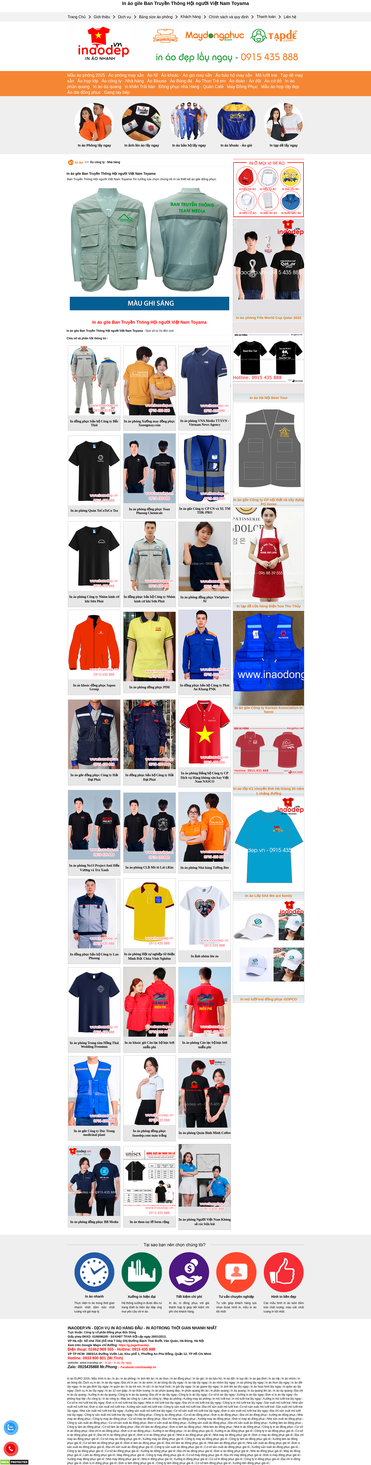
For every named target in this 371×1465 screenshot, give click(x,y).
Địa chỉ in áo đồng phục (104, 1431)
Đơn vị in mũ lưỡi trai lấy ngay (125, 1402)
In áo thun (162, 1378)
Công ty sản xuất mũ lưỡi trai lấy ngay (108, 1414)
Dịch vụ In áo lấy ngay (89, 1390)
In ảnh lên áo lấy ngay (141, 145)
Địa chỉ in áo (129, 1382)
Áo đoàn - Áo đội (245, 81)
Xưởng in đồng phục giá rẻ (191, 1459)
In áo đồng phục (181, 1378)
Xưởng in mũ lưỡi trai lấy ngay (282, 1398)
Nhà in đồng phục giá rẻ (156, 1459)
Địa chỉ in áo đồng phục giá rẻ (116, 1435)
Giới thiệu (102, 17)
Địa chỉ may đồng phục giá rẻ (242, 1455)
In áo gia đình (258, 1378)
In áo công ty (111, 1398)
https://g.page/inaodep (134, 1345)
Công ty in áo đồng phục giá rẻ (273, 1431)
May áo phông (172, 1398)
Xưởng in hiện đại (142, 1297)
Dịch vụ (124, 17)
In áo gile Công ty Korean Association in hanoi (269, 710)
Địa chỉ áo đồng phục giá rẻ (194, 1451)
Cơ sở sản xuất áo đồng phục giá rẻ (227, 1447)
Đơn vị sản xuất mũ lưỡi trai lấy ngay (244, 1410)
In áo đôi (229, 1378)
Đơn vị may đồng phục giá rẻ (281, 1455)
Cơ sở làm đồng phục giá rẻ (213, 1463)
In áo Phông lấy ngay (94, 145)
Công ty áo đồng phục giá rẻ (85, 1451)
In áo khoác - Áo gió (236, 145)
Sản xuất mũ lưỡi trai (277, 1402)
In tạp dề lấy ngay (284, 145)
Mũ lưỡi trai (266, 75)
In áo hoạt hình (161, 1386)
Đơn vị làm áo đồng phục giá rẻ (144, 1443)
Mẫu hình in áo (101, 1378)
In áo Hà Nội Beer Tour (268, 398)
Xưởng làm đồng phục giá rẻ (251, 1463)
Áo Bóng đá (181, 81)
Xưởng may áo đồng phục (214, 1418)
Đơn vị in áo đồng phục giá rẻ (156, 1435)
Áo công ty (94, 1398)
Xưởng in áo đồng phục (167, 1431)
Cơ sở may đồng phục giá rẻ (204, 1455)
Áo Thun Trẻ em (210, 81)
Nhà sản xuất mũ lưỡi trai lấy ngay (101, 1410)
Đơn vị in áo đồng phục (136, 1431)
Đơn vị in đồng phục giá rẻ (100, 1463)
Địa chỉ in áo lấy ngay (163, 1394)
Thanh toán (266, 17)
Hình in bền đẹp (283, 1297)
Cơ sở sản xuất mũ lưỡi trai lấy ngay (197, 1410)
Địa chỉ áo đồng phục (253, 1414)
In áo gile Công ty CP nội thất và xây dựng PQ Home (268, 502)
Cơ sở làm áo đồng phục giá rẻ (102, 1443)
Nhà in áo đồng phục (247, 1427)
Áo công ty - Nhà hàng (123, 81)
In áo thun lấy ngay (277, 1382)
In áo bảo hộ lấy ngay (189, 145)
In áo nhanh (94, 1296)
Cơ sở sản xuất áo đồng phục (127, 1423)
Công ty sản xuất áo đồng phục (87, 1423)
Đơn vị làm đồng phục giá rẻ (136, 1463)
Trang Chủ (77, 17)
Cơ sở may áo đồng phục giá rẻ (120, 1439)
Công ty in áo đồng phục (277, 1427)
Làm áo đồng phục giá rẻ (99, 1455)
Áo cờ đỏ (273, 81)
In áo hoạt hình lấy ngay (266, 1386)
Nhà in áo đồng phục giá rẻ (194, 1435)
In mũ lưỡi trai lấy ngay (246, 1398)
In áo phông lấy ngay (250, 1382)
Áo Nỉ (152, 75)
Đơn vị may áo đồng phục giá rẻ (272, 1435)
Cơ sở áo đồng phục (197, 1414)
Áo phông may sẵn (126, 75)
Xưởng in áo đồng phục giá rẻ (233, 1431)
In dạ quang (238, 1390)
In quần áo (117, 1386)
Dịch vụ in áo (91, 1382)
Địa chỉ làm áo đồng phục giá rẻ (186, 1443)
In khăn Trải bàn (140, 86)
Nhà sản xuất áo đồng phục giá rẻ (268, 1443)
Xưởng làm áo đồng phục (285, 1423)
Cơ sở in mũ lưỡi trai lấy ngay (85, 1402)
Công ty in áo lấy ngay (193, 1394)
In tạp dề (241, 1378)
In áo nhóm (289, 1378)
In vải (146, 1386)
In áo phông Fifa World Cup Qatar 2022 (268, 318)
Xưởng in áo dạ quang (102, 1394)
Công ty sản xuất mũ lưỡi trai (182, 1406)
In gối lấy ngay (182, 1386)
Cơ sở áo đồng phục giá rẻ (122, 1451)
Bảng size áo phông (156, 17)
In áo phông (128, 1378)
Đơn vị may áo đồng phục (248, 1418)
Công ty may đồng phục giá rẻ (165, 1455)
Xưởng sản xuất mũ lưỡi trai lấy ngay (148, 1410)
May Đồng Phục (242, 86)
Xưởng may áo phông (197, 1398)
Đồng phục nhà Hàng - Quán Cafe (191, 86)
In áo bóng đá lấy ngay (168, 1382)
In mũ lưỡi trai (221, 1398)
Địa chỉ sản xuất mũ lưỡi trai (220, 1406)
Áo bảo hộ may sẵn (233, 75)
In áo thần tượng (139, 1390)
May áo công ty (130, 1398)
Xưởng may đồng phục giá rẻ (85, 1459)
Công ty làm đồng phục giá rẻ (175, 1463)
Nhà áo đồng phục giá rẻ (266, 1451)
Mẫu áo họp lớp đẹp (280, 86)
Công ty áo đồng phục (168, 1414)
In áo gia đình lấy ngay (94, 1386)
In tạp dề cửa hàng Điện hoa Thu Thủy (269, 606)
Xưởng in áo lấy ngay (250, 1394)
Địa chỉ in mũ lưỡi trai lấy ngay (201, 1402)
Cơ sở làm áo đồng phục (117, 1427)
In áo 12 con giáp (116, 1390)
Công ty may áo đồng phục (110, 1418)
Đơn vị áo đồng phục (225, 1414)
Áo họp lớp (87, 81)
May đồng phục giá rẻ (130, 1455)
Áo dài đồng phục (84, 92)
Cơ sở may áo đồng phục (145, 1418)
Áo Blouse (157, 81)
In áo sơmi (145, 1382)
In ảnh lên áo (145, 1378)
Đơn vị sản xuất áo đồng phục (167, 1423)
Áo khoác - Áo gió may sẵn (186, 75)
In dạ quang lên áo (259, 1390)
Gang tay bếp (117, 92)
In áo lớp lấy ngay (196, 1382)
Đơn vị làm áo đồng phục (185, 1427)
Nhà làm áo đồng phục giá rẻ (226, 1443)
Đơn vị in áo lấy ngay (279, 1394)
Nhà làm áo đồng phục (217, 1427)
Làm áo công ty (151, 1398)
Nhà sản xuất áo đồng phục (284, 1418)
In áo (79, 162)
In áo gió (198, 1378)
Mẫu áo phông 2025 (86, 75)
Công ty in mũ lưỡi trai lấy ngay (242, 1402)
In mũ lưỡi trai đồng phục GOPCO (268, 999)
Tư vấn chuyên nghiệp (236, 1297)
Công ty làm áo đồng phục (84, 1427)
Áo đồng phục (143, 1414)
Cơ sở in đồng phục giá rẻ (226, 1459)
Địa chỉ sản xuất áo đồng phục (247, 1423)
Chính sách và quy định (229, 17)
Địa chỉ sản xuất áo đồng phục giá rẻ (129, 1447)
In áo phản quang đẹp (166, 1390)
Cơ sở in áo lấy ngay (222, 1394)
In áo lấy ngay (123, 1362)
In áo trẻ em (133, 1386)
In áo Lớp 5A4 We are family (268, 896)
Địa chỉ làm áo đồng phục (151, 1427)
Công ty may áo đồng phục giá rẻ (206, 1439)
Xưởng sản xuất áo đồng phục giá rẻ (275, 1447)
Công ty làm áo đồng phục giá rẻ (249, 1439)
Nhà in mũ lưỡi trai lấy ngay (163, 1402)
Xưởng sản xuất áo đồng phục (207, 1423)
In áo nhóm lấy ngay (222, 1382)
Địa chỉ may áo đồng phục (179, 1418)
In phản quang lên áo (195, 1390)
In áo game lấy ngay (206, 1386)
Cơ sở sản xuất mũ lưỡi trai (257, 1406)
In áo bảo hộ (214, 1378)
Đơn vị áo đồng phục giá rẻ (231, 1451)
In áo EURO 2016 (78, 1378)
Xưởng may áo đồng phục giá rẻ (162, 1439)
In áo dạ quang (107, 86)
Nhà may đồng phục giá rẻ (123, 1459)
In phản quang (219, 1390)
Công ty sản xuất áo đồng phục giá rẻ (178, 1447)
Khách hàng (191, 17)
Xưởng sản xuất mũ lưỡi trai (144, 1406)
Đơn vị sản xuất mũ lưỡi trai (107, 1406)
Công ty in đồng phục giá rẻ (261, 1459)
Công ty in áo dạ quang (132, 1394)
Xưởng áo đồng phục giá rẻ (158, 1451)
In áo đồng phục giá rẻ (198, 1431)
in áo (108, 1362)
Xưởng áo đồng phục (282, 1414)
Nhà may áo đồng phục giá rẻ (231, 1435)
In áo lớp (274, 1378)
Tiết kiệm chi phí (189, 1297)
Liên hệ (290, 17)
